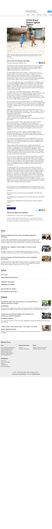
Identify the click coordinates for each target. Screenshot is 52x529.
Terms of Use (4, 365)
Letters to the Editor (24, 349)
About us (3, 363)
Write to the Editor (5, 362)
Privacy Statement (5, 366)
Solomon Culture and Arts (7, 353)
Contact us (3, 360)
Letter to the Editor (28, 215)
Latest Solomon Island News (8, 347)
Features (21, 347)
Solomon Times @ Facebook (39, 347)
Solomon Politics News (6, 350)
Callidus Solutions (36, 374)
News (33, 14)
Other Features (11, 208)
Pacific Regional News (6, 354)
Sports (45, 14)
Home (28, 14)
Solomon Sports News (6, 351)
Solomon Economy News (7, 349)
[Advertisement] (12, 13)
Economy (39, 14)
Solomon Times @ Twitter (39, 349)
